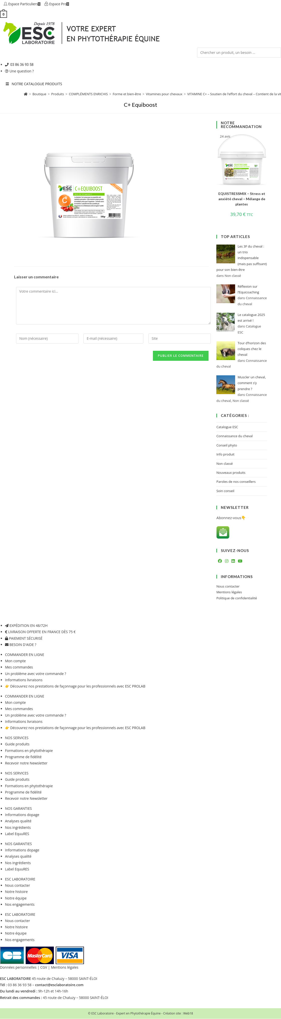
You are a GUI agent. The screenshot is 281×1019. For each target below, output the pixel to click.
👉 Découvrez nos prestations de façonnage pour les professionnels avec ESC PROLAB (75, 686)
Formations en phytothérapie (29, 750)
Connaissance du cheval (234, 436)
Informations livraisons (23, 679)
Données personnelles (18, 967)
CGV (43, 967)
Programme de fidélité (23, 757)
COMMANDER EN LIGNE (24, 654)
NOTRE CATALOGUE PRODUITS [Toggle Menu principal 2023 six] (33, 84)
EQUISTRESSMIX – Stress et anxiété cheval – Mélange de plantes (241, 199)
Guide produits (17, 744)
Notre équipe (16, 898)
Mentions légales (229, 592)
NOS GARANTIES (18, 808)
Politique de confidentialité (236, 598)
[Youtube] (240, 561)
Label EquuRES (17, 834)
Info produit (225, 454)
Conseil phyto (226, 445)
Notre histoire (16, 891)
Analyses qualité (18, 821)
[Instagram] (226, 561)
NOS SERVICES (16, 738)
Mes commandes (19, 667)
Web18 (188, 1013)
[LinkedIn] (233, 561)
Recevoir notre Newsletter (26, 763)
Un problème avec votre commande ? (35, 673)
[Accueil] (26, 94)
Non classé (224, 463)
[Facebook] (220, 561)
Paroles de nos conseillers (236, 482)
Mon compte (15, 661)
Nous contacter (228, 586)
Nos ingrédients (18, 827)
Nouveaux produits (230, 473)
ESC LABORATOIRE (20, 879)
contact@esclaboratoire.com (59, 985)
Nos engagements (20, 904)
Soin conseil (225, 491)
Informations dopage (22, 815)
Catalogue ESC (227, 427)
